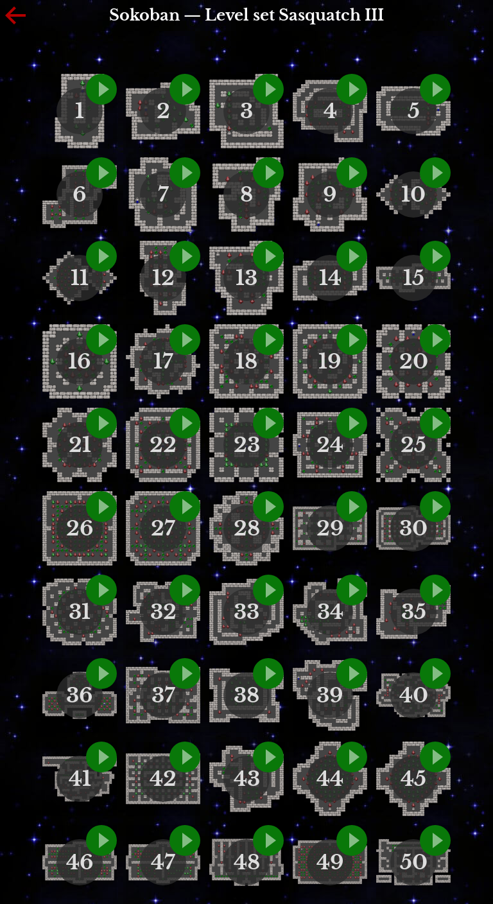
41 (80, 779)
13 (246, 278)
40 (413, 695)
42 (163, 779)
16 (79, 361)
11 (80, 278)
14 (330, 278)
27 (163, 528)
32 (163, 612)
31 (80, 612)
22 (163, 445)
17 (163, 361)
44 (329, 779)
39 (329, 695)
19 (330, 361)
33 (246, 612)
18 (246, 361)
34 (330, 612)
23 (247, 445)
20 (413, 361)
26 (80, 528)
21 (80, 445)
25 (413, 445)
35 (413, 612)
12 (163, 278)
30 (413, 528)
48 (247, 862)
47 (163, 862)
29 (330, 528)
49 (330, 862)
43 (247, 779)
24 (329, 445)
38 (246, 695)
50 (414, 862)
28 (247, 528)
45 (413, 779)
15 (413, 278)
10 (413, 194)
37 (163, 695)
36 (79, 695)
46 (80, 862)
